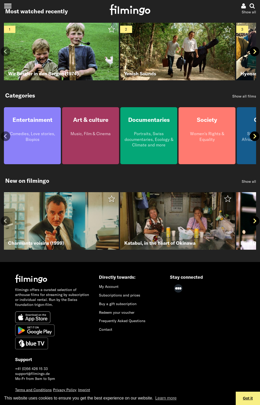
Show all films (244, 96)
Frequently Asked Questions (122, 320)
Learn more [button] (166, 398)
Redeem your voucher (116, 312)
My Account (109, 286)
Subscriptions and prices (119, 295)
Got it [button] (248, 398)
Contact (105, 329)
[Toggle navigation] (7, 6)
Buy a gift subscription (118, 303)
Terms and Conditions (33, 389)
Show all (249, 12)
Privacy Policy (64, 389)
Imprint (84, 389)
